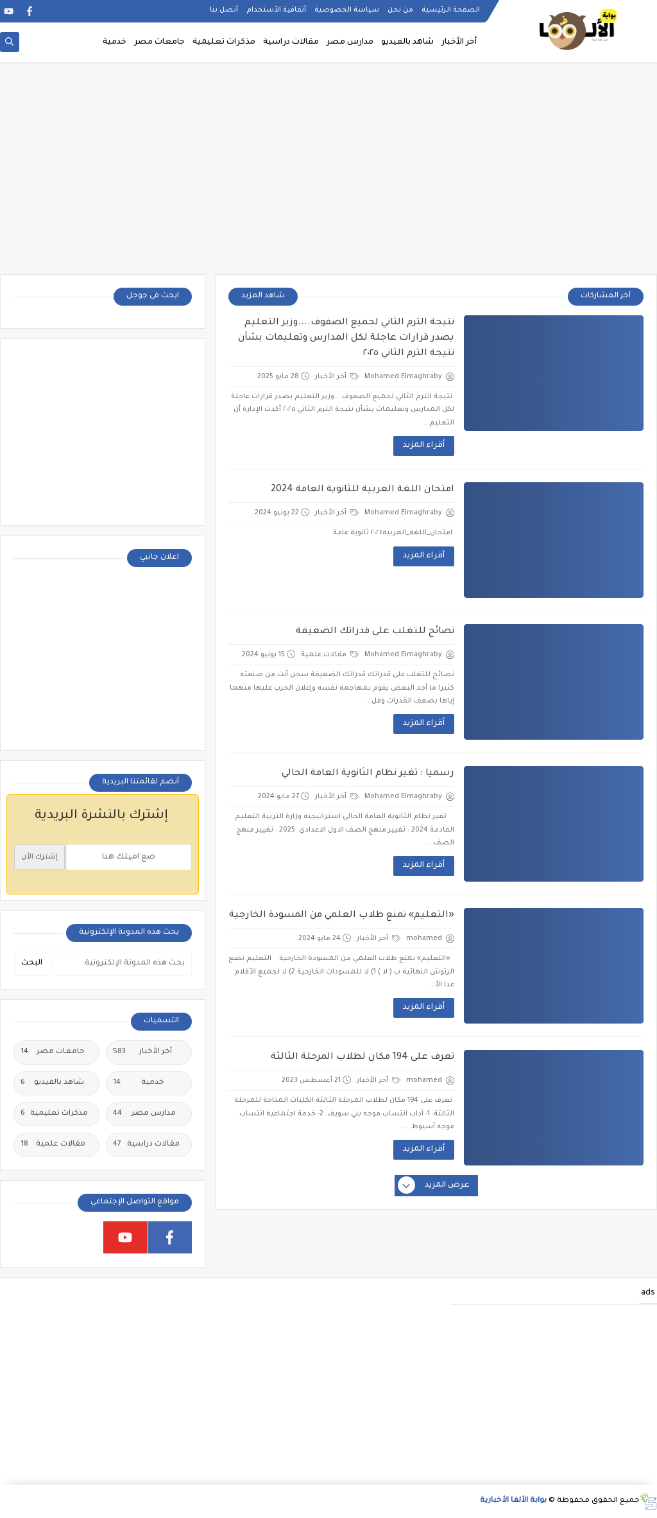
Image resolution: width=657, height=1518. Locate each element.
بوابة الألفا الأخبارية (513, 1501)
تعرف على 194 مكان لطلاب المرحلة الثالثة (362, 1057)
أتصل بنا (224, 10)
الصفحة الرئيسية (451, 10)
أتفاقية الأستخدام (276, 10)
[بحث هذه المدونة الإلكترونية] (122, 964)
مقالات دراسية (291, 42)
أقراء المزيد (424, 445)
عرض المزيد (434, 1186)
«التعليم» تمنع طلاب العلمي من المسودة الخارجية (341, 916)
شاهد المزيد (263, 296)
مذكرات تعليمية (223, 42)
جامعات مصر (159, 42)
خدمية (114, 42)
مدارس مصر (350, 42)
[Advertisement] (328, 175)
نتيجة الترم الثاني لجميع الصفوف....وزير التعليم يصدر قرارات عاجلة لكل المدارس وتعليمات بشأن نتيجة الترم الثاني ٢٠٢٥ (346, 338)
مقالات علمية (330, 655)
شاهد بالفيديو (407, 42)
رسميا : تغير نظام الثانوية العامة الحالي (368, 774)
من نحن (400, 10)
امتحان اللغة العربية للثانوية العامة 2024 (362, 490)
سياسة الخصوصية (346, 10)
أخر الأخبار (459, 42)
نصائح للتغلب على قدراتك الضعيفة (375, 632)
